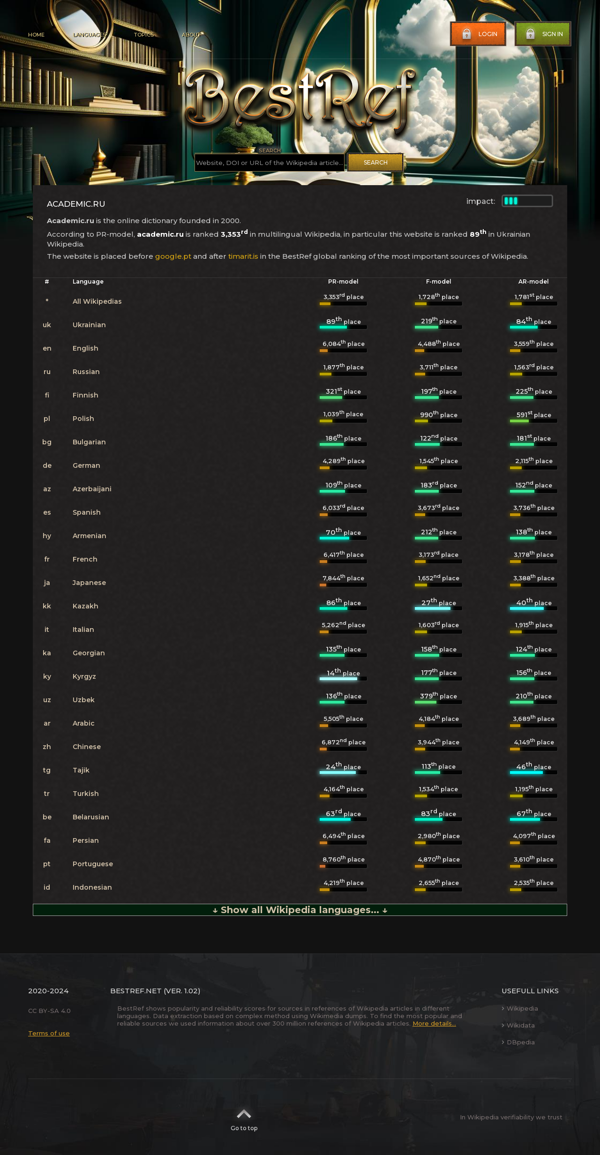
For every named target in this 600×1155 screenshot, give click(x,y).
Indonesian (92, 887)
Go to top (244, 1117)
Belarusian (91, 817)
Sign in (543, 34)
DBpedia (518, 1042)
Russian (86, 372)
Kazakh (85, 606)
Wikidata (518, 1025)
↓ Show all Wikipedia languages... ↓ (300, 909)
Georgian (89, 653)
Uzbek (84, 700)
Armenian (89, 536)
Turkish (86, 793)
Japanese (89, 582)
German (86, 465)
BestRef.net (136, 990)
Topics (144, 34)
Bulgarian (89, 442)
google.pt (173, 256)
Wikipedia (520, 1008)
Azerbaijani (92, 489)
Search (376, 162)
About (191, 34)
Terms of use (49, 1033)
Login (478, 34)
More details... (434, 1023)
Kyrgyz (84, 676)
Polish (83, 418)
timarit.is (243, 256)
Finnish (85, 395)
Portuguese (93, 864)
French (85, 559)
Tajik (81, 770)
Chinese (87, 746)
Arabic (84, 723)
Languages (89, 34)
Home (36, 34)
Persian (86, 840)
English (85, 348)
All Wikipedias (97, 301)
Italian (83, 629)
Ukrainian (89, 325)
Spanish (87, 512)
